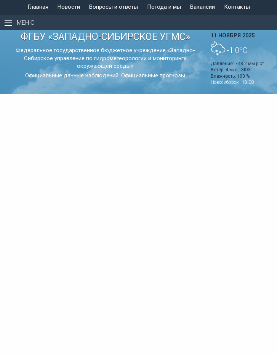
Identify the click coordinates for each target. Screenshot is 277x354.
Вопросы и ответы (113, 6)
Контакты (237, 6)
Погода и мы (164, 6)
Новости (69, 6)
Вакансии (202, 6)
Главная (37, 6)
